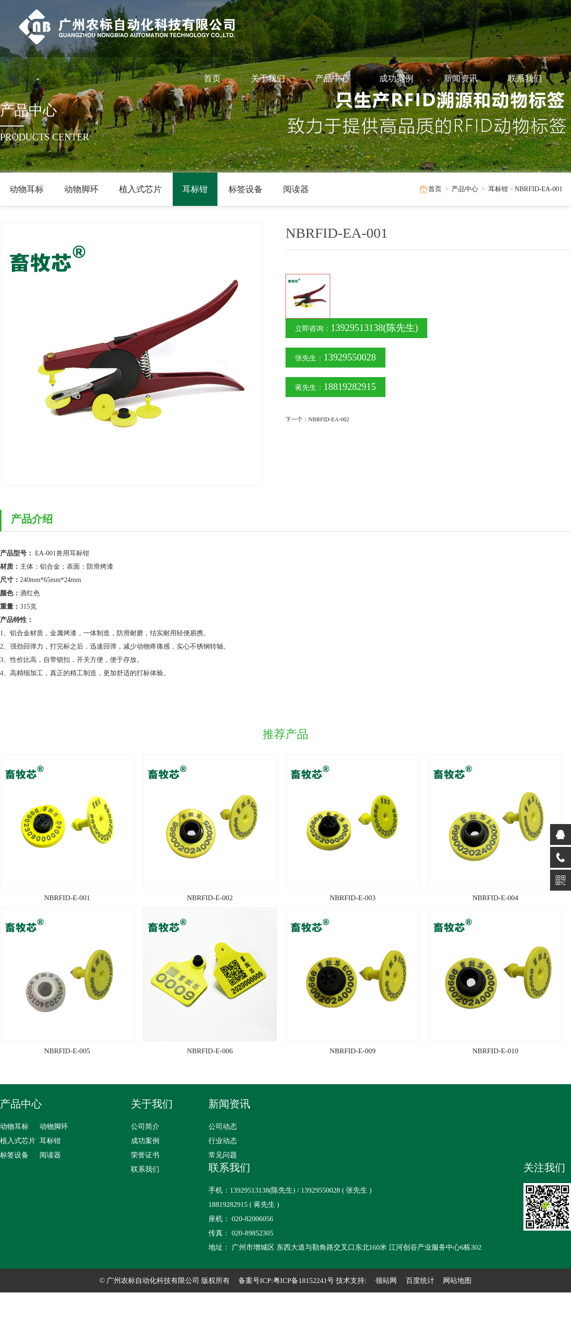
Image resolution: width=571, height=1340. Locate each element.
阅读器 (296, 189)
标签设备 (245, 189)
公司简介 (145, 1126)
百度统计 (420, 1280)
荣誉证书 (145, 1155)
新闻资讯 (466, 78)
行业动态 (222, 1141)
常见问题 (222, 1155)
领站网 (386, 1280)
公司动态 (222, 1126)
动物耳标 (27, 189)
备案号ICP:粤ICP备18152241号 (286, 1280)
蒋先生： (335, 386)
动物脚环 (81, 189)
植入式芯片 (140, 189)
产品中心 (337, 78)
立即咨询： (356, 327)
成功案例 (401, 78)
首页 (217, 78)
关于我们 (273, 78)
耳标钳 (195, 189)
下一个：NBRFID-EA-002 (317, 419)
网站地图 (457, 1280)
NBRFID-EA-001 (538, 189)
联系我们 (530, 78)
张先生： (335, 357)
